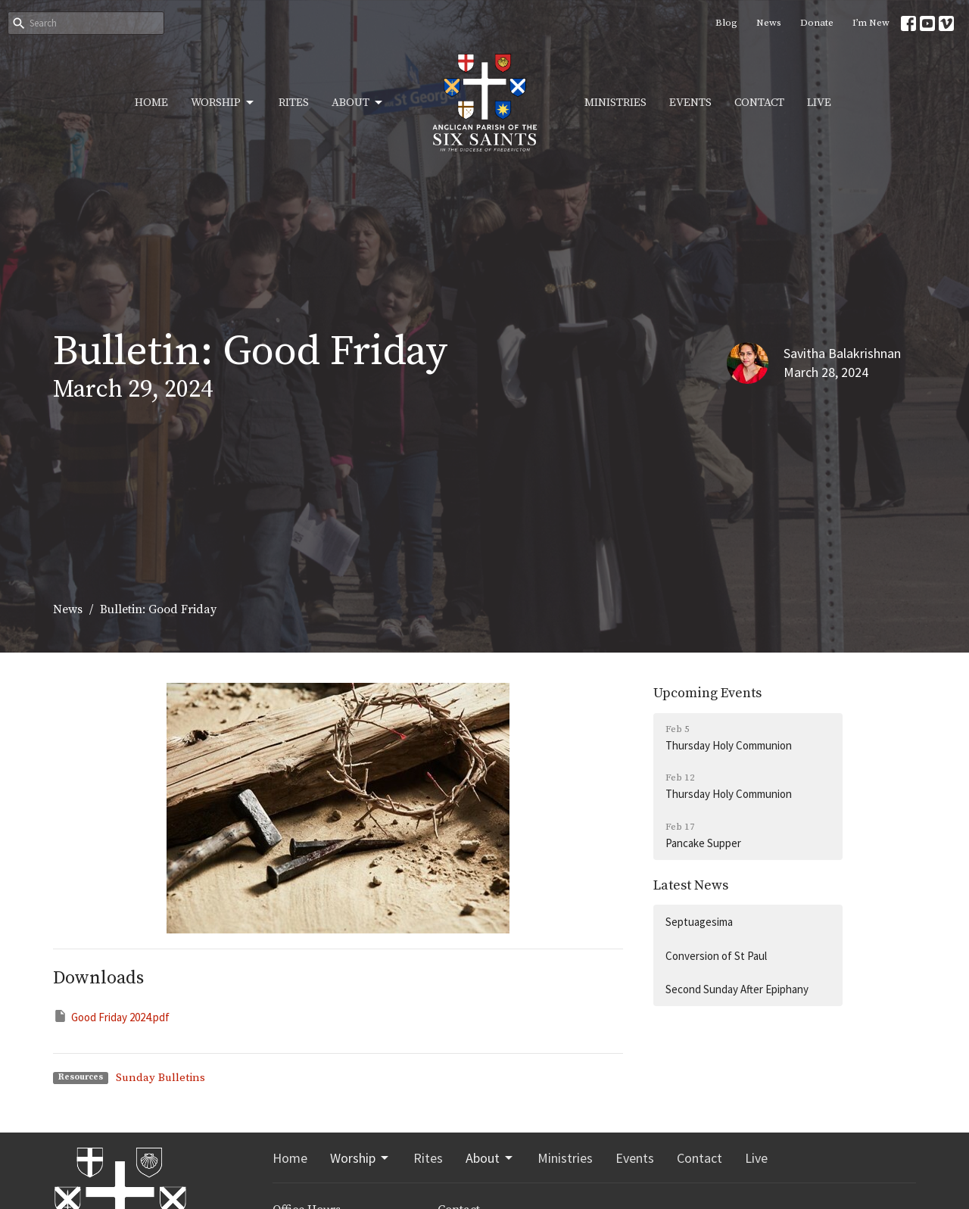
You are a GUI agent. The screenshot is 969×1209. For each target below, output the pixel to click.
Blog (726, 23)
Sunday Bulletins (160, 1077)
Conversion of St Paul (716, 956)
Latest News (690, 885)
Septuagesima (699, 922)
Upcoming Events (707, 693)
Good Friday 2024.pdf (111, 1016)
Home (151, 102)
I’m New (871, 23)
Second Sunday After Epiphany (737, 989)
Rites (294, 102)
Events (690, 102)
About (358, 103)
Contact (759, 102)
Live (819, 102)
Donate (816, 23)
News (768, 23)
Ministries (615, 102)
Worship (223, 103)
